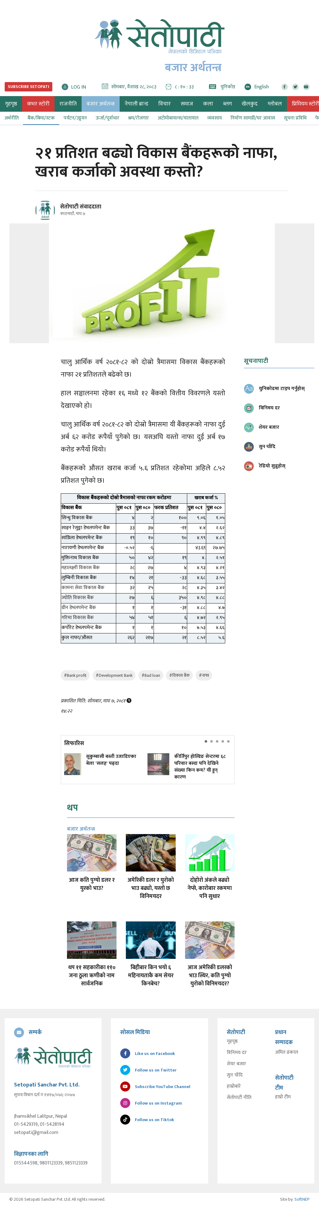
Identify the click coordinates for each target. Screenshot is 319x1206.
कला (208, 104)
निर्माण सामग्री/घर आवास (253, 118)
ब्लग (227, 104)
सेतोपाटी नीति (239, 1098)
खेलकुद (250, 104)
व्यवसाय (214, 118)
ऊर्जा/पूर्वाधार (107, 118)
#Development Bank (114, 675)
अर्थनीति (11, 118)
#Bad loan (150, 675)
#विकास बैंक (179, 675)
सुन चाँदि (235, 1075)
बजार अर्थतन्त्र (101, 104)
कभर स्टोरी (38, 104)
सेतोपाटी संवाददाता (80, 207)
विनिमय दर (237, 1053)
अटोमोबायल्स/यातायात (178, 118)
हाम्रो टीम (283, 1097)
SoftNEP (302, 1199)
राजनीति (68, 104)
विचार (164, 104)
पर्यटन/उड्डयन (75, 118)
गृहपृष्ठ (232, 1042)
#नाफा (204, 675)
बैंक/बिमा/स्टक (41, 118)
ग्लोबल (275, 104)
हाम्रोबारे (234, 1086)
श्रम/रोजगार (138, 118)
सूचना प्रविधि (295, 118)
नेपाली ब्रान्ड (136, 104)
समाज (187, 104)
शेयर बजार (236, 1064)
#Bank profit (75, 675)
